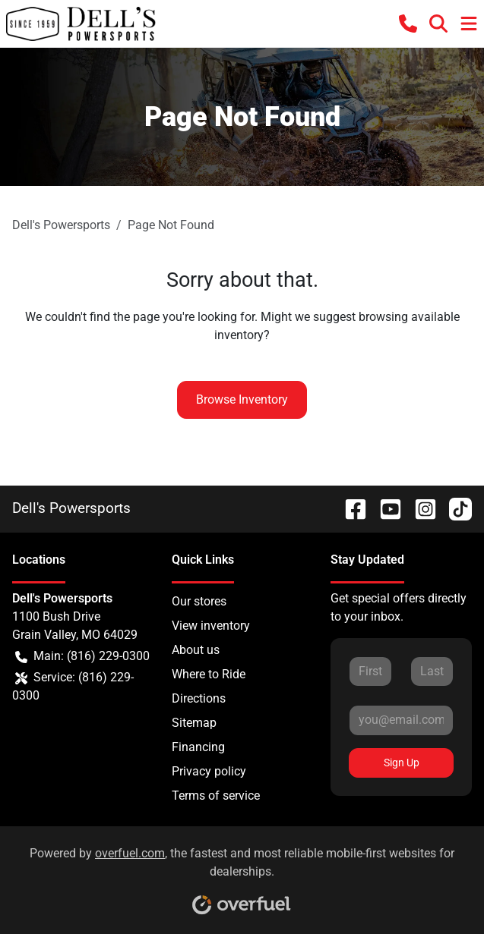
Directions (199, 698)
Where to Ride (208, 674)
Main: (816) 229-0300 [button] (82, 656)
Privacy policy (209, 771)
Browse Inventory (242, 399)
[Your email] (401, 720)
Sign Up (401, 762)
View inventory (211, 625)
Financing (198, 747)
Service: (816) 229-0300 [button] (73, 685)
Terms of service (216, 795)
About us (196, 650)
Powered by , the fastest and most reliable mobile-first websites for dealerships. (242, 875)
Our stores (199, 601)
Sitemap (194, 722)
